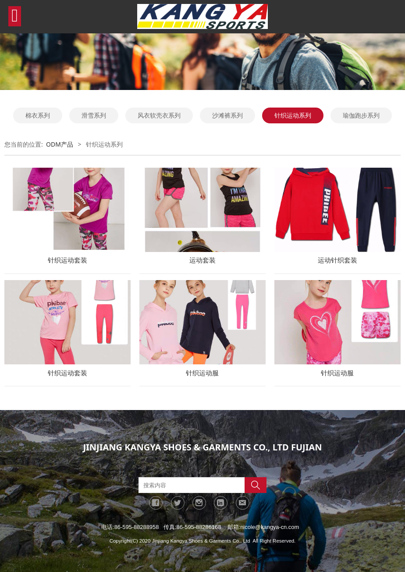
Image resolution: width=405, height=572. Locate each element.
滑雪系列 (94, 115)
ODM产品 (59, 144)
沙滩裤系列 (227, 115)
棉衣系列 (37, 115)
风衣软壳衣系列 (159, 115)
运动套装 (202, 260)
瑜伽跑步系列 (361, 115)
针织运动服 (202, 373)
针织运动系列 (292, 115)
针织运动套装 (67, 260)
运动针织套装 (337, 260)
